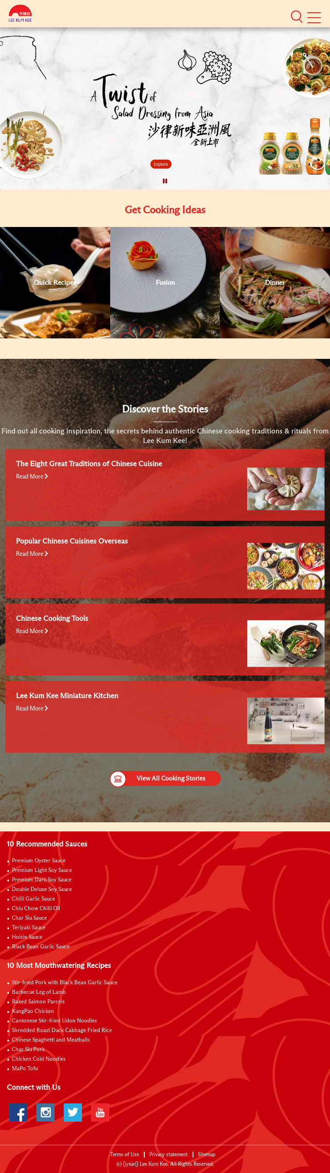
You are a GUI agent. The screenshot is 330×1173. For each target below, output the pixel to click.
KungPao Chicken (33, 1011)
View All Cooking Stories (158, 778)
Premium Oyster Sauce (39, 861)
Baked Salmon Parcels (38, 1002)
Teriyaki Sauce (29, 928)
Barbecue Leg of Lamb (39, 992)
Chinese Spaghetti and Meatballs (51, 1040)
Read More (32, 476)
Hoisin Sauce (27, 937)
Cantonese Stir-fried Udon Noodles (54, 1021)
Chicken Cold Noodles (39, 1059)
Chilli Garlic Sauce (33, 899)
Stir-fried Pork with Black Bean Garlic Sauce (64, 983)
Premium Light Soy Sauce (42, 870)
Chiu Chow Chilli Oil (36, 908)
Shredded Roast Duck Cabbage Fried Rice (62, 1030)
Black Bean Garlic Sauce (41, 947)
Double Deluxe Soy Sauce (42, 889)
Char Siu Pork (28, 1049)
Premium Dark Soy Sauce (41, 880)
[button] (297, 16)
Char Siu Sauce (29, 918)
